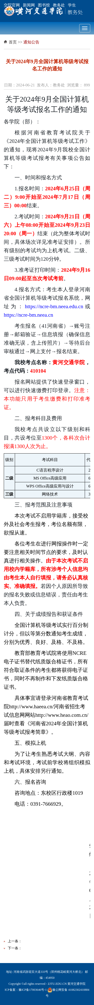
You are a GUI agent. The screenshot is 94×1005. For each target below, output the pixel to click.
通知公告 (31, 42)
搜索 (15, 11)
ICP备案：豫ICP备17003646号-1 (26, 990)
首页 (13, 42)
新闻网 (29, 5)
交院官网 (12, 5)
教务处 (59, 5)
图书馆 (44, 5)
